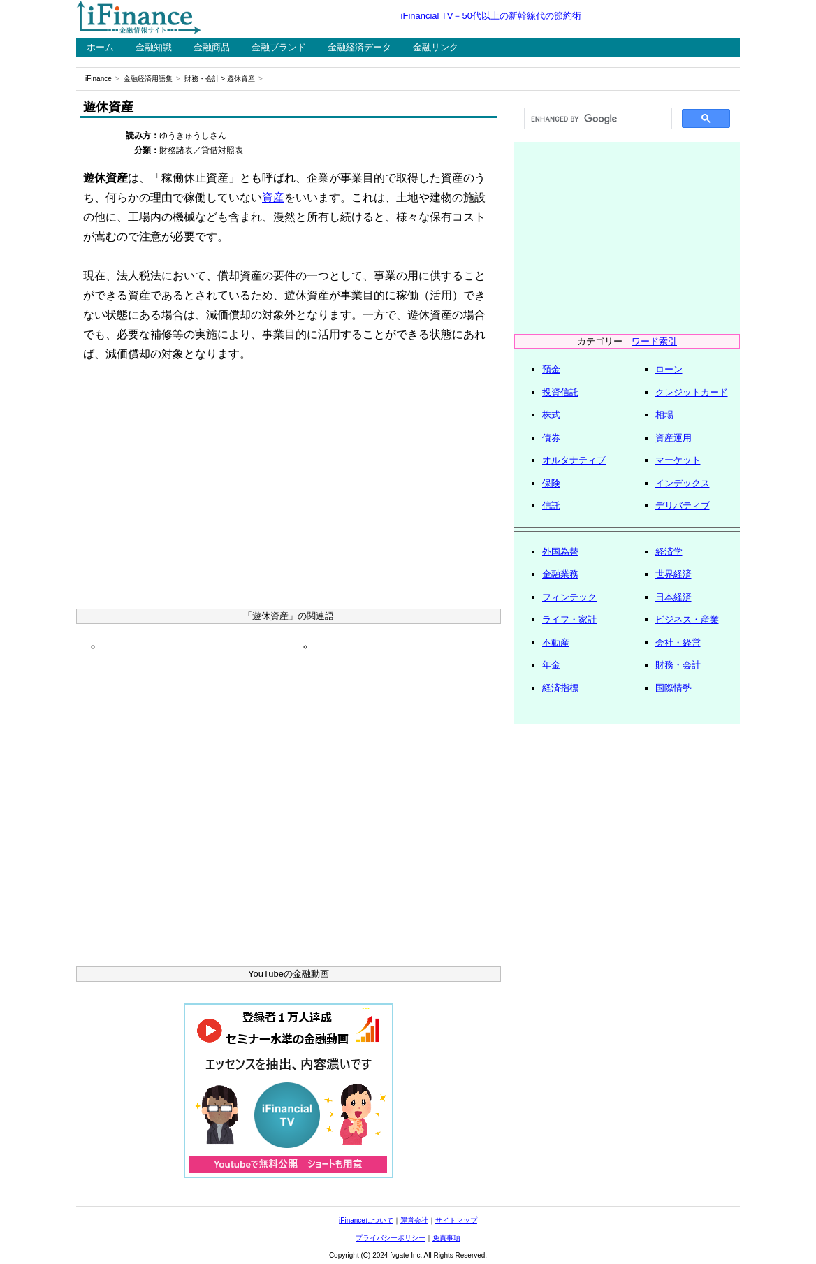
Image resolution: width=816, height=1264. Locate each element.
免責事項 (446, 1238)
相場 (664, 414)
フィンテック (569, 597)
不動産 (555, 642)
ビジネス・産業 (687, 619)
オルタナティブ (574, 460)
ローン (669, 369)
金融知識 (154, 47)
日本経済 (673, 597)
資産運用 (673, 438)
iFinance (98, 78)
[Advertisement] (288, 490)
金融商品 (212, 47)
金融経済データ (359, 47)
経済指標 (560, 688)
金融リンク (435, 47)
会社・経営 (678, 642)
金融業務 (560, 574)
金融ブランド (279, 47)
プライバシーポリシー (390, 1238)
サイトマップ (456, 1220)
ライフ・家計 (569, 619)
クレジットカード (691, 392)
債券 (551, 438)
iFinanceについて (366, 1220)
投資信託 (560, 392)
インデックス (682, 483)
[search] (596, 118)
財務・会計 (201, 78)
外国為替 (560, 551)
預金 (551, 369)
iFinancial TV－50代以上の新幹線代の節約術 (491, 15)
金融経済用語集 (148, 78)
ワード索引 (654, 341)
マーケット (678, 460)
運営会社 (414, 1220)
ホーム (100, 47)
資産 (273, 197)
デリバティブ (682, 505)
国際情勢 (673, 688)
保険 (551, 483)
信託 (551, 505)
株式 (551, 414)
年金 (551, 665)
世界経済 (673, 574)
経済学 (669, 551)
